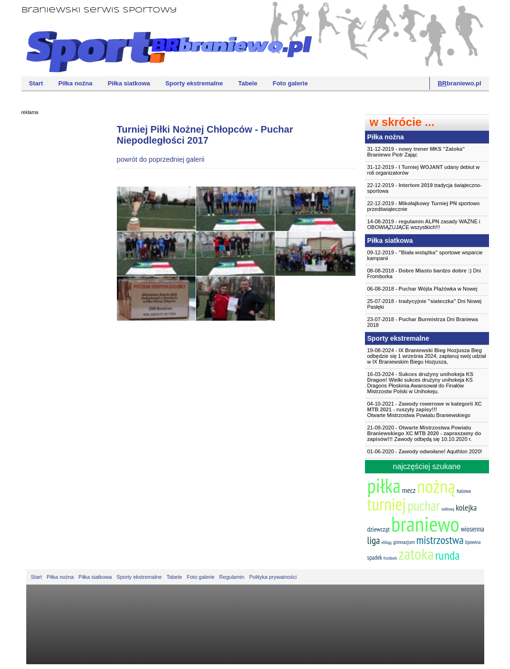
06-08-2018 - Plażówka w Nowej (422, 289)
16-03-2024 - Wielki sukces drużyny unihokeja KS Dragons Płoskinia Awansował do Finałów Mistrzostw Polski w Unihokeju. (420, 382)
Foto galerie (290, 83)
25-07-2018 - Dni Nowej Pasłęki (424, 304)
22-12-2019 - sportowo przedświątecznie (423, 206)
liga (373, 540)
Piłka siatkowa (129, 83)
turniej (386, 504)
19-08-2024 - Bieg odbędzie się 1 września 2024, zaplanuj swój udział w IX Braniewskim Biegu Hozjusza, (426, 356)
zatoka (416, 554)
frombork (390, 558)
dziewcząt (378, 529)
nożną (436, 486)
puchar (423, 505)
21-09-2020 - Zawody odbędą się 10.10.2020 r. (424, 433)
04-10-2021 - (427, 409)
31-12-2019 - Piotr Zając (416, 151)
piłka (384, 485)
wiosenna (472, 528)
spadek (374, 558)
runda (447, 555)
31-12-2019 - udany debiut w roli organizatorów (423, 170)
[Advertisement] (59, 265)
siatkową (447, 509)
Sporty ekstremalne (194, 83)
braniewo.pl (459, 83)
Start (36, 83)
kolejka (466, 507)
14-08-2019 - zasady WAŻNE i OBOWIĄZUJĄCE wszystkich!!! (423, 224)
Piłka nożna (75, 83)
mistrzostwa (439, 540)
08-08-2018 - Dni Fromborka (424, 273)
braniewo (425, 523)
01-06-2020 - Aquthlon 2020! (424, 451)
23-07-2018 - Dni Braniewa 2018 (422, 322)
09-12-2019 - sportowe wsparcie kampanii (425, 255)
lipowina (473, 542)
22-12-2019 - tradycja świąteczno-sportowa (424, 188)
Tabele (247, 83)
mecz (409, 490)
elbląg (386, 542)
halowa (464, 490)
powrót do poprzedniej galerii (161, 159)
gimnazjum (404, 541)
